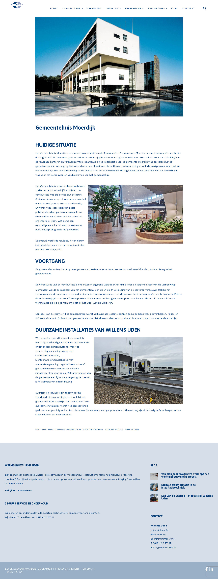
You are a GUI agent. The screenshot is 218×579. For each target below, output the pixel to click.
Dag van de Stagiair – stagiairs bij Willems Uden (187, 497)
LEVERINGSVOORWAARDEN (20, 568)
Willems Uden (132, 429)
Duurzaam (60, 429)
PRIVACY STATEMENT (67, 568)
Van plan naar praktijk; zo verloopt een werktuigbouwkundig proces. (185, 475)
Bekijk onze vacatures (18, 490)
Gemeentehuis (73, 429)
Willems (119, 429)
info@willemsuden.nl (164, 547)
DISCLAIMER (45, 568)
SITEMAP (88, 568)
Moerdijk (109, 429)
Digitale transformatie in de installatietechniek (178, 486)
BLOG (19, 572)
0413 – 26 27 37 (45, 517)
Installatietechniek (93, 429)
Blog (50, 429)
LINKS (9, 572)
